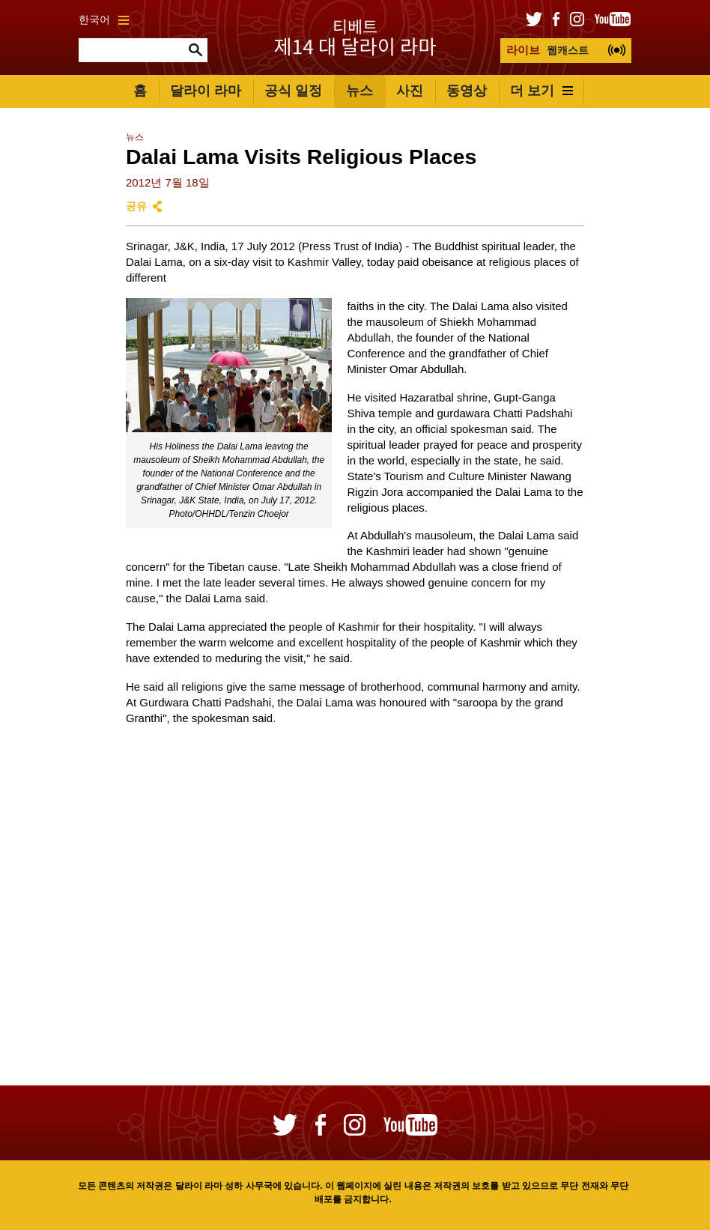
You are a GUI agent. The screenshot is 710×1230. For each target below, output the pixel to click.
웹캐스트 (547, 49)
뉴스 (359, 90)
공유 (136, 206)
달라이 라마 (205, 90)
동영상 (466, 90)
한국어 (104, 19)
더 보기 (541, 90)
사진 (409, 90)
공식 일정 (293, 90)
